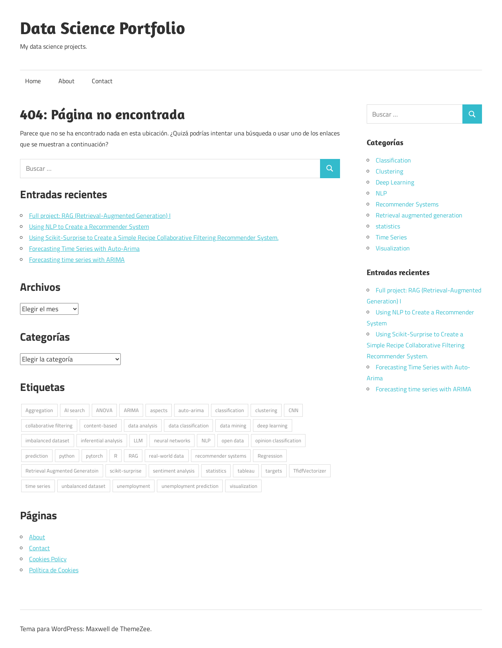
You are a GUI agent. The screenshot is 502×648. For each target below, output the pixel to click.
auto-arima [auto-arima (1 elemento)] (191, 410)
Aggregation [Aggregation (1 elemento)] (39, 410)
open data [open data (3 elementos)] (233, 440)
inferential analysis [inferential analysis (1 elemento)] (101, 440)
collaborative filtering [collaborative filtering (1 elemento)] (49, 425)
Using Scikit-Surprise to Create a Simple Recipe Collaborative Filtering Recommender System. (153, 237)
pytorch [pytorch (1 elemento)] (94, 456)
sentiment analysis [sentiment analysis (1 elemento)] (174, 471)
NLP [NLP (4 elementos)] (206, 440)
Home (33, 81)
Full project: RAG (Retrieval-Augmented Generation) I (100, 215)
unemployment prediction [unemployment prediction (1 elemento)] (190, 486)
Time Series (391, 237)
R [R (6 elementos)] (115, 456)
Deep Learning (395, 182)
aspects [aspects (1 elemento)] (158, 410)
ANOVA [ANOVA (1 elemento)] (104, 410)
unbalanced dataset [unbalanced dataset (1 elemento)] (83, 486)
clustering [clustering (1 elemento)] (266, 410)
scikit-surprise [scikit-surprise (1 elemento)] (126, 471)
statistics (388, 226)
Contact (102, 81)
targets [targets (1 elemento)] (274, 471)
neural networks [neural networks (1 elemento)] (172, 440)
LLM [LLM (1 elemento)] (138, 440)
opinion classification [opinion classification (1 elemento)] (278, 440)
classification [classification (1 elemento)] (229, 410)
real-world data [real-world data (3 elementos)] (166, 456)
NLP (381, 193)
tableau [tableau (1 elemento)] (246, 471)
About (66, 81)
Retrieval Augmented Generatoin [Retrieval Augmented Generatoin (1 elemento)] (61, 471)
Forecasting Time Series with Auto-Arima (84, 248)
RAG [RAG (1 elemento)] (133, 456)
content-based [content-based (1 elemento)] (100, 425)
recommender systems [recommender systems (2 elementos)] (220, 456)
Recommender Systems (407, 204)
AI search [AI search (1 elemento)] (74, 410)
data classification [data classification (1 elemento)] (189, 425)
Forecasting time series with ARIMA (77, 259)
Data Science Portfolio (102, 27)
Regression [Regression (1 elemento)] (270, 456)
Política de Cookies (53, 570)
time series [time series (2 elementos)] (37, 486)
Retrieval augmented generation (419, 215)
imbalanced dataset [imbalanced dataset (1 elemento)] (47, 440)
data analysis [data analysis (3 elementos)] (142, 425)
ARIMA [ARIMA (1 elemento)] (131, 410)
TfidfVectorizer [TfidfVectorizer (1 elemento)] (309, 471)
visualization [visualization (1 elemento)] (243, 486)
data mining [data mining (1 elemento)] (233, 425)
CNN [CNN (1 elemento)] (293, 410)
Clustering (389, 171)
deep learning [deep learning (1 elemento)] (272, 425)
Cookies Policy (48, 559)
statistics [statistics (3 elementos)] (216, 471)
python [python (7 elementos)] (67, 456)
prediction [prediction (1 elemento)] (36, 456)
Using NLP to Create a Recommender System (89, 226)
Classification (393, 160)
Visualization (393, 248)
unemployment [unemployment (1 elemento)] (133, 486)
